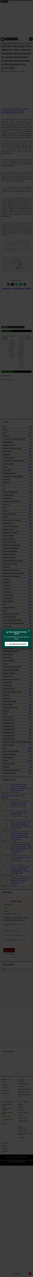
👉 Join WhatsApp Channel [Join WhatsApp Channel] (16, 644)
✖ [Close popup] (28, 631)
